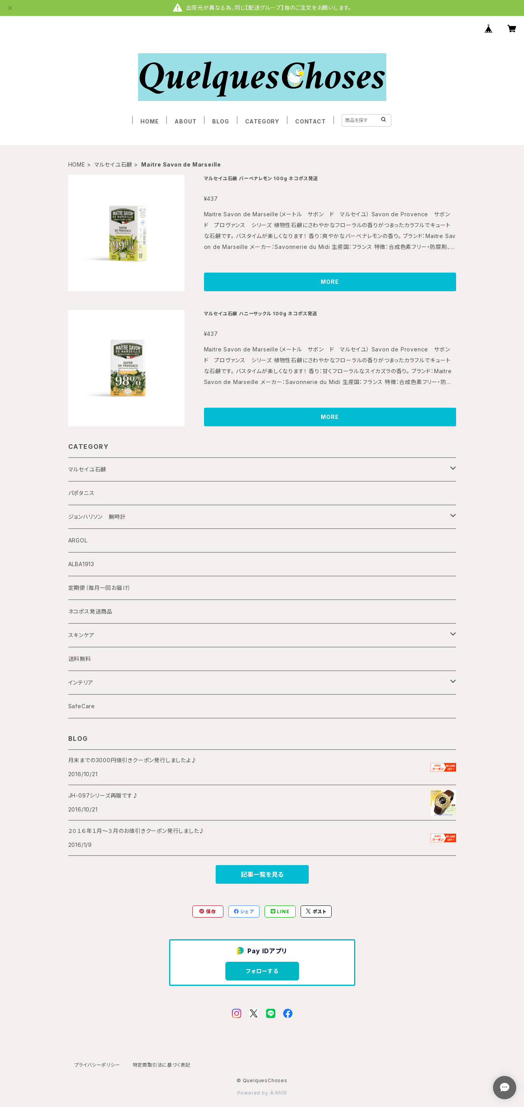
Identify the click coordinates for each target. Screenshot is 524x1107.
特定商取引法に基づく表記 (162, 1065)
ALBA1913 (81, 564)
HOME (149, 121)
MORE (330, 281)
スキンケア (81, 635)
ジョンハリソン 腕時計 (97, 516)
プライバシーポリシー (97, 1065)
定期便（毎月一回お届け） (99, 587)
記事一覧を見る (262, 874)
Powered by (262, 1093)
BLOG (220, 121)
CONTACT (310, 121)
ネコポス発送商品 (90, 611)
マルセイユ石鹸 (113, 164)
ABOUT (185, 121)
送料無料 (79, 658)
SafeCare (81, 706)
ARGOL (78, 540)
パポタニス (81, 493)
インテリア (80, 682)
